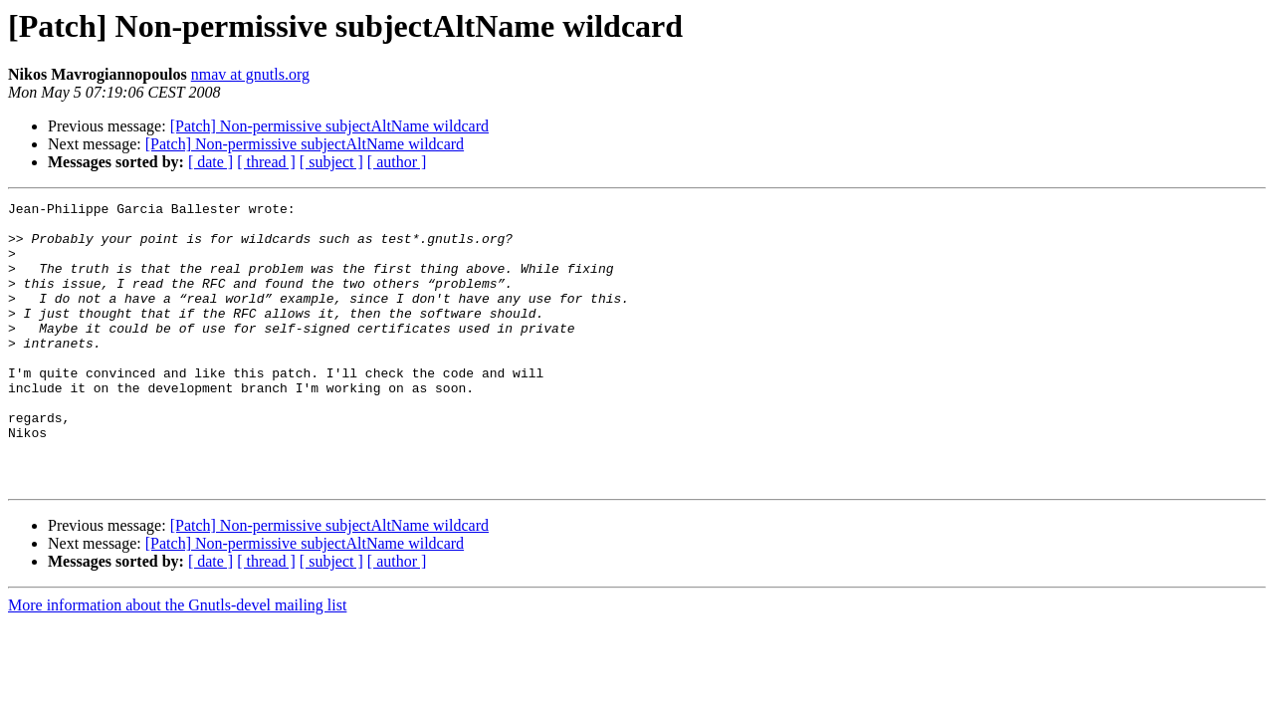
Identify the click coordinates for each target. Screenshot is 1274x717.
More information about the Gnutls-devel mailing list (177, 661)
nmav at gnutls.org (250, 74)
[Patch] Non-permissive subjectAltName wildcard (329, 126)
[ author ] (397, 161)
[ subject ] (331, 161)
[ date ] (210, 161)
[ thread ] (266, 161)
